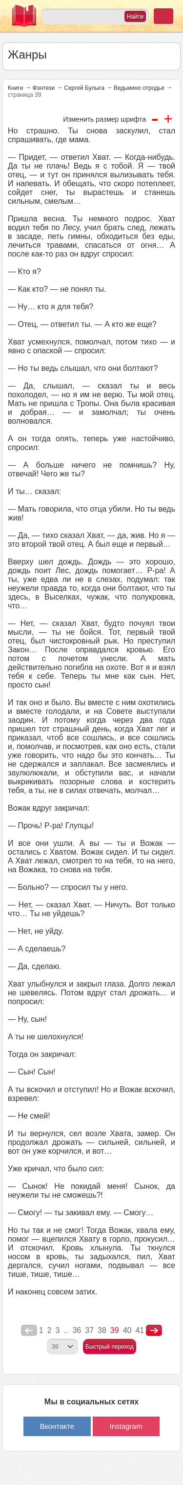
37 (89, 1330)
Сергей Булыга (84, 88)
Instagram (126, 1426)
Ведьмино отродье (139, 88)
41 (139, 1330)
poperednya (29, 1330)
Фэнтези (43, 88)
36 (76, 1330)
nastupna (154, 1330)
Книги (15, 88)
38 (102, 1330)
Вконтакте (57, 1426)
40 (127, 1330)
